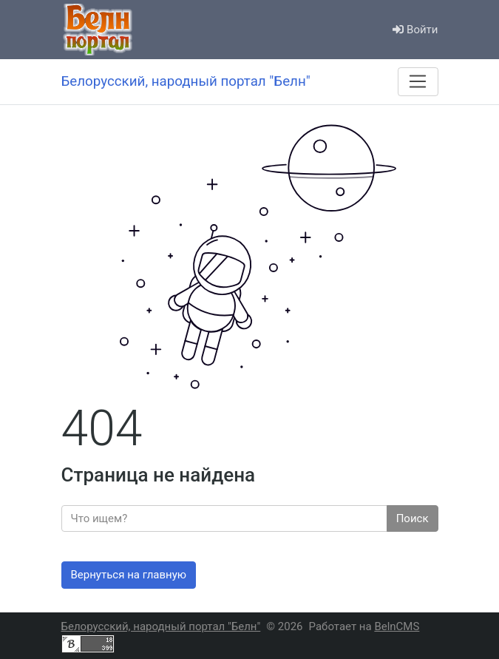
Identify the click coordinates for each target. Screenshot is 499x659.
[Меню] (418, 81)
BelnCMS (396, 626)
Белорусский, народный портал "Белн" (161, 626)
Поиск (412, 518)
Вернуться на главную (129, 574)
